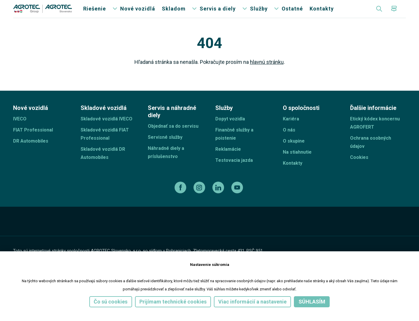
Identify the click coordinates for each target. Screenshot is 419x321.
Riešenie (94, 14)
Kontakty (322, 14)
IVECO (19, 130)
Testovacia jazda (234, 171)
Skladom (174, 14)
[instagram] (200, 198)
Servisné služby (165, 148)
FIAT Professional (33, 141)
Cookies (359, 168)
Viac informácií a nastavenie (252, 302)
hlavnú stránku (267, 73)
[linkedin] (219, 198)
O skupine (294, 152)
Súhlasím (312, 302)
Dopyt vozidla (230, 130)
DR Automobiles (30, 152)
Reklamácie (228, 160)
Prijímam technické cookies (173, 302)
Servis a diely (218, 14)
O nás (289, 141)
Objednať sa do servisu (173, 137)
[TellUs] (385, 235)
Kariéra (291, 130)
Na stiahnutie (297, 163)
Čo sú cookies (110, 302)
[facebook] (181, 198)
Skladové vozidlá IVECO (106, 130)
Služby (259, 14)
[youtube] (237, 198)
